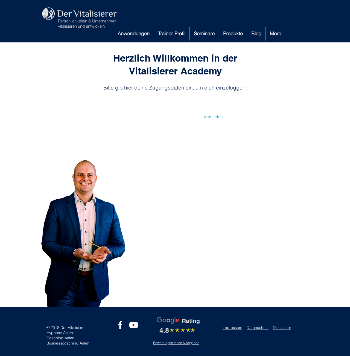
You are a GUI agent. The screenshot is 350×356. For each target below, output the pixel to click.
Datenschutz (258, 327)
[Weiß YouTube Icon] (133, 325)
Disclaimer (282, 327)
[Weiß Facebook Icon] (120, 325)
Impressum (232, 327)
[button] (133, 33)
